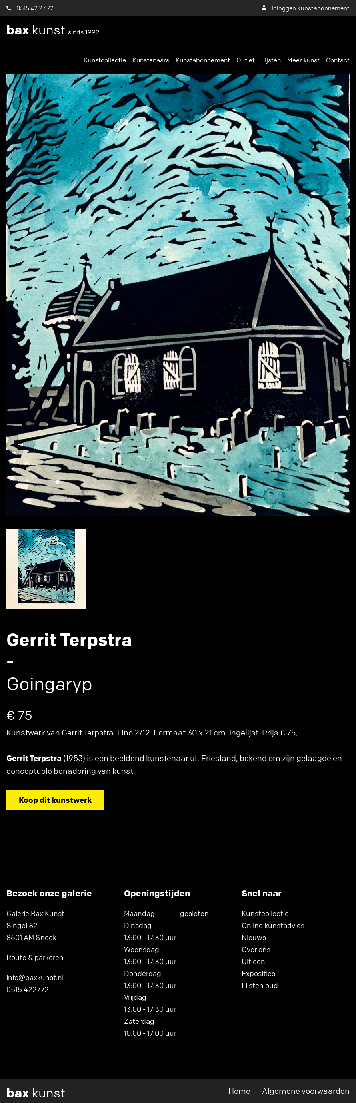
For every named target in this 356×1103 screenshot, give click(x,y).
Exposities (258, 973)
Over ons (256, 949)
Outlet (245, 60)
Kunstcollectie (105, 60)
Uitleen (253, 961)
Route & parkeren (35, 957)
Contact (338, 60)
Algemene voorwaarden (306, 1091)
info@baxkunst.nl (35, 977)
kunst (53, 30)
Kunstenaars (150, 60)
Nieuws (254, 937)
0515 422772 (27, 989)
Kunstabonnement (203, 60)
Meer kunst (303, 60)
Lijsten (271, 60)
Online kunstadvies (273, 925)
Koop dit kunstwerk (55, 800)
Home (239, 1091)
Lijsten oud (260, 985)
